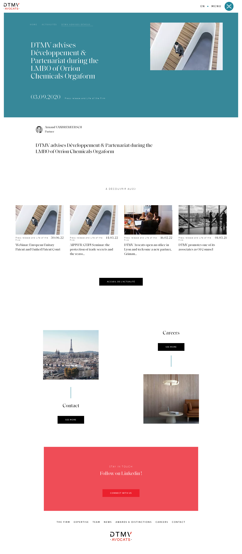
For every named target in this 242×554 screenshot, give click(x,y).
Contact (178, 522)
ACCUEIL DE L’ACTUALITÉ (121, 283)
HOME (33, 25)
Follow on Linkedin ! (121, 475)
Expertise (81, 522)
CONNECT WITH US (121, 495)
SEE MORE (70, 421)
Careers (162, 522)
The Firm (63, 522)
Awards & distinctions (134, 522)
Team (96, 522)
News (108, 522)
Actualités (49, 25)
